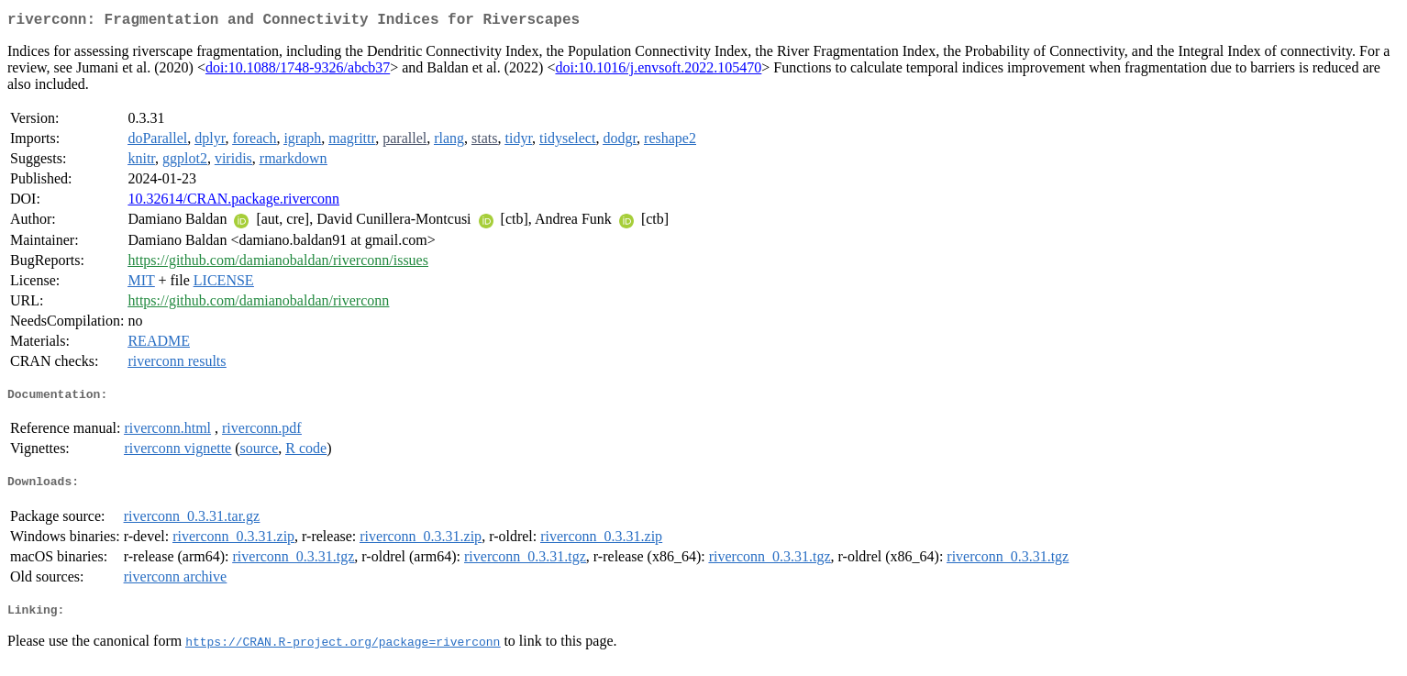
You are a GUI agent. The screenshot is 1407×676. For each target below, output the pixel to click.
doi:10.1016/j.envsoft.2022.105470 (658, 71)
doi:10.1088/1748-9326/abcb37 (297, 71)
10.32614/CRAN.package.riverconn (233, 202)
